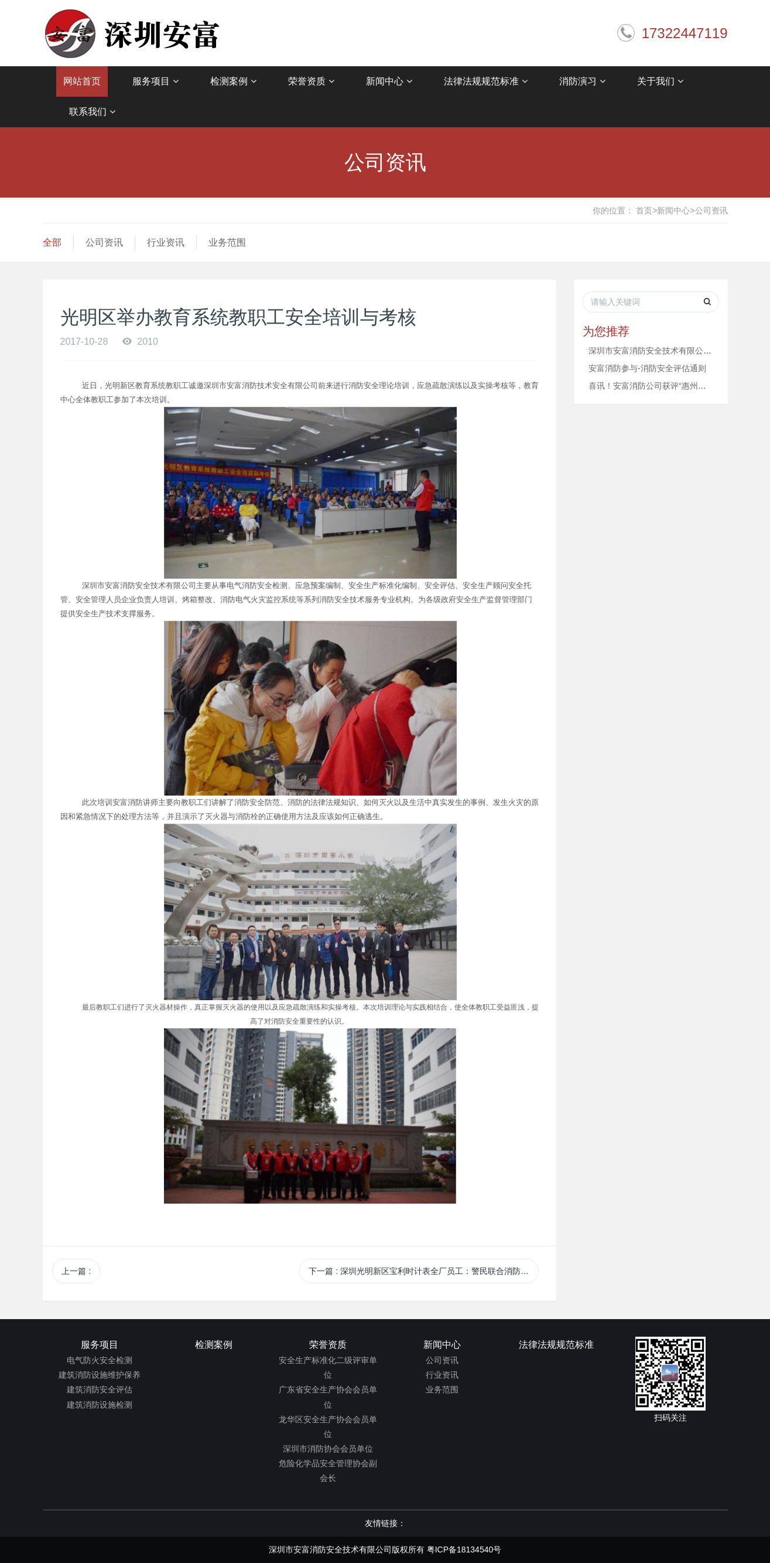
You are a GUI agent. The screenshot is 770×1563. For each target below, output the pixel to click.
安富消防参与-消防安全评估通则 (647, 368)
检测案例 (233, 81)
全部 (52, 242)
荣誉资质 (311, 81)
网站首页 (82, 81)
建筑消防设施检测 (99, 1404)
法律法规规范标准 (486, 81)
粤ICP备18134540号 (464, 1549)
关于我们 (660, 81)
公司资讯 (711, 210)
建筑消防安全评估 (99, 1389)
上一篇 (76, 1271)
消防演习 (582, 81)
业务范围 (227, 242)
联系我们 (92, 112)
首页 (646, 210)
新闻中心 (389, 81)
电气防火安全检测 (99, 1360)
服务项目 (155, 81)
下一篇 (424, 1271)
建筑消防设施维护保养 (100, 1374)
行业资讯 (165, 242)
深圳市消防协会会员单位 (328, 1448)
